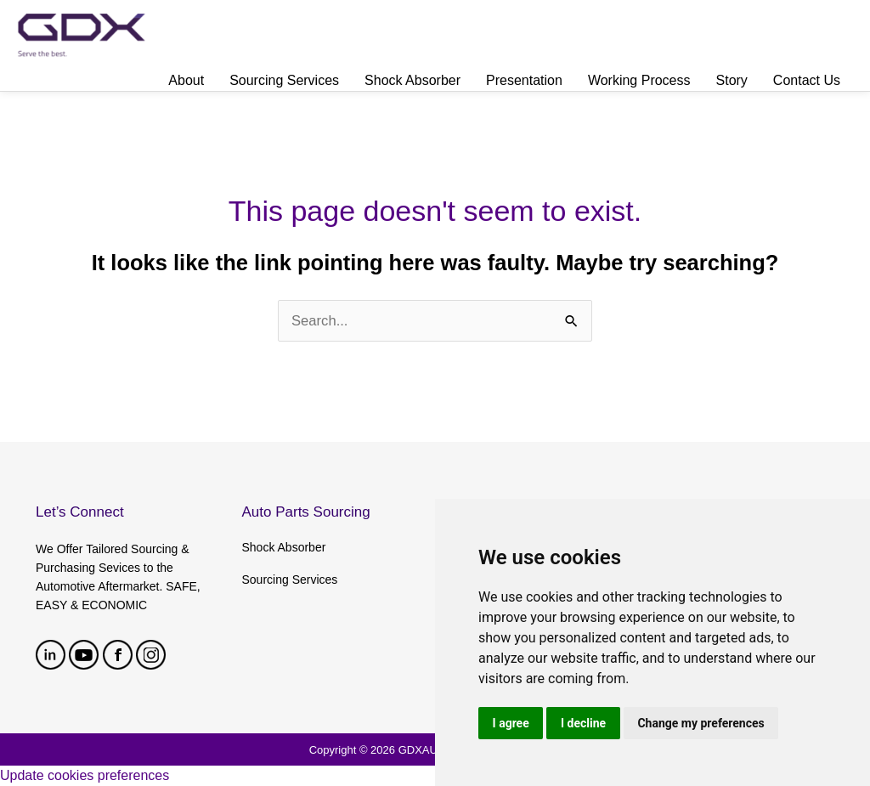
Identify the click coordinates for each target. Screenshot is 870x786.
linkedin (50, 655)
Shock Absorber (284, 547)
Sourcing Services (290, 579)
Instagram (151, 655)
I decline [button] (584, 722)
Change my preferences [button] (703, 722)
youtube (84, 655)
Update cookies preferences (84, 775)
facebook (118, 655)
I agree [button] (511, 722)
